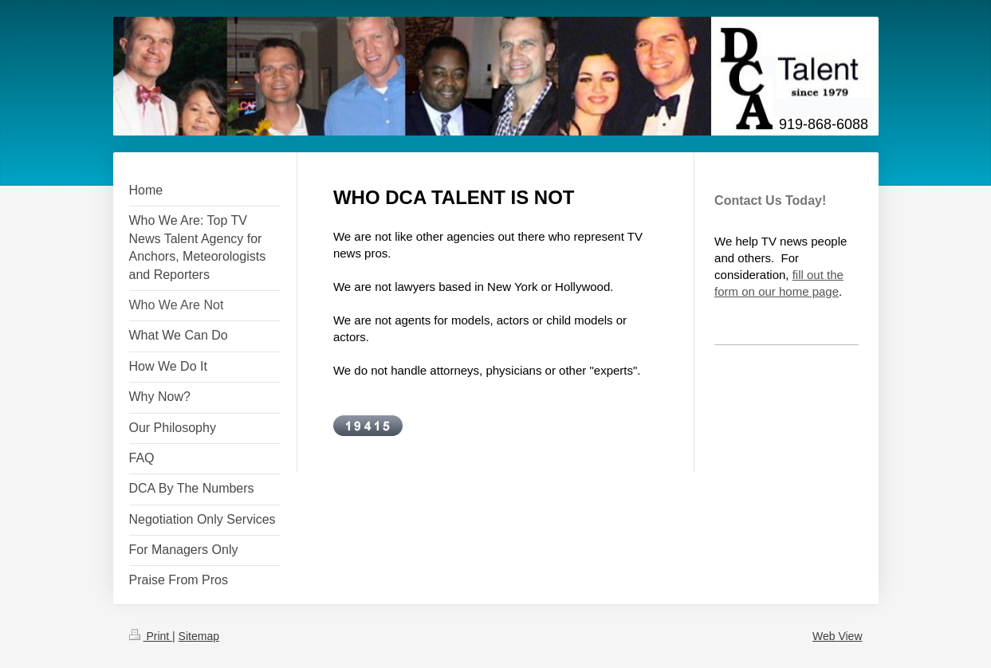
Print (151, 636)
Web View (837, 636)
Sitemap (199, 636)
